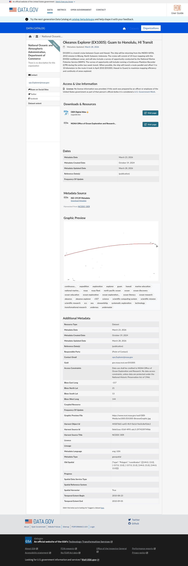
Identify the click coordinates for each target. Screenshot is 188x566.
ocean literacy (129, 294)
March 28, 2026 (92, 47)
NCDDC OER (84, 206)
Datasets (134, 28)
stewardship (102, 303)
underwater (107, 307)
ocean (127, 290)
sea (92, 303)
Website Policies (54, 527)
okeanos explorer (83, 299)
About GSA (30, 548)
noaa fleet (95, 290)
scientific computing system (125, 299)
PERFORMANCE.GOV (80, 527)
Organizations (151, 28)
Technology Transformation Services (89, 541)
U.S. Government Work (145, 92)
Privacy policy (138, 552)
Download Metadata (78, 201)
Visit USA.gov (89, 559)
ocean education (72, 294)
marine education (142, 286)
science (105, 299)
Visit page (150, 113)
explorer (110, 286)
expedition (84, 286)
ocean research (145, 294)
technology (140, 303)
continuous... (70, 286)
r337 (97, 299)
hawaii (128, 286)
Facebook (33, 98)
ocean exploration (91, 294)
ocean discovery (140, 290)
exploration (98, 286)
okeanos (68, 299)
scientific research (73, 303)
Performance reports (142, 548)
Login (92, 527)
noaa (85, 290)
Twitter (32, 94)
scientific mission (148, 299)
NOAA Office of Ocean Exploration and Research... (93, 123)
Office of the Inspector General (111, 548)
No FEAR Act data (69, 552)
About (26, 527)
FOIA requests (67, 548)
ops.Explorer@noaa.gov (39, 82)
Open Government (38, 527)
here (102, 508)
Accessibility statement (36, 552)
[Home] (23, 9)
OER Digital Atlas (79, 112)
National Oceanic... (52, 36)
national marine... (72, 290)
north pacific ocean (112, 290)
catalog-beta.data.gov (83, 19)
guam (119, 286)
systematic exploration (121, 303)
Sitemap (66, 527)
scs (85, 303)
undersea (94, 307)
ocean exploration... (111, 294)
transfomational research (76, 307)
